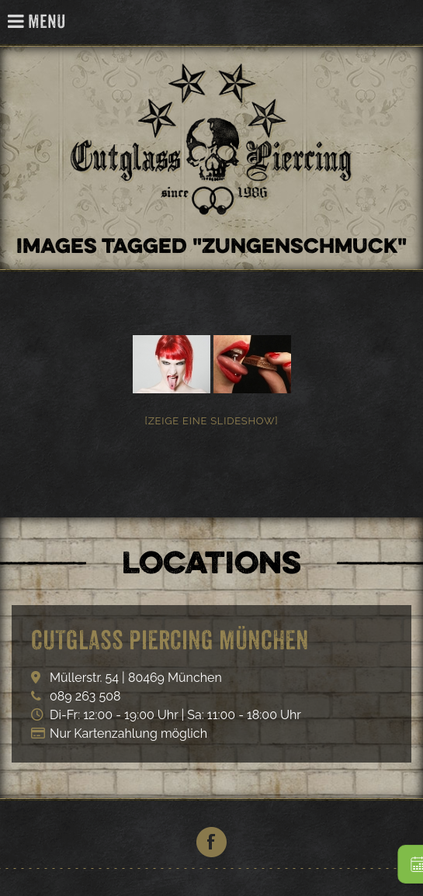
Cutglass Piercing (402, 23)
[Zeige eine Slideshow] (212, 421)
